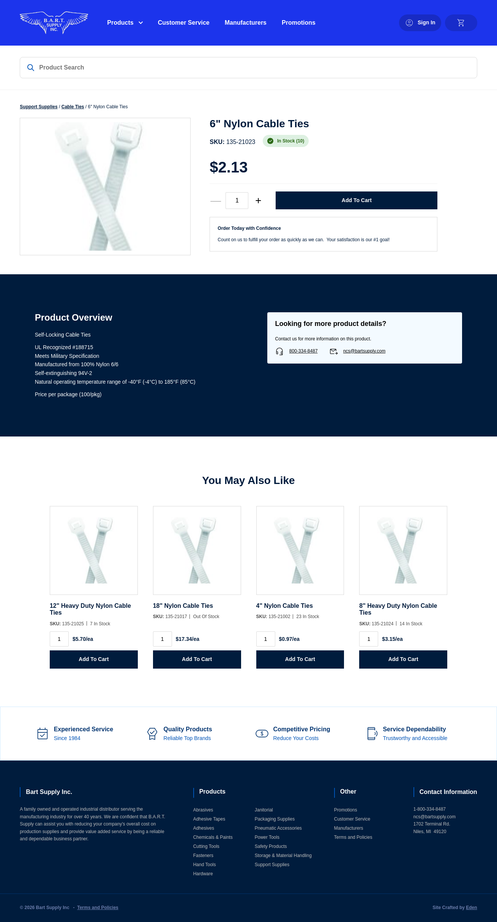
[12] (94, 554)
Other (348, 791)
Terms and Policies (353, 837)
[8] (403, 554)
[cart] (461, 22)
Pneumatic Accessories (278, 828)
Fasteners (203, 855)
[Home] (54, 22)
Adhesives (203, 828)
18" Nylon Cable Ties (183, 606)
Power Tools (267, 837)
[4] (300, 554)
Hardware (203, 873)
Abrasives (203, 810)
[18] (197, 554)
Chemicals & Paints (213, 837)
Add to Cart (357, 200)
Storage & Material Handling (283, 855)
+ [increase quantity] (258, 200)
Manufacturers (246, 22)
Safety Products (271, 846)
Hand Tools (204, 864)
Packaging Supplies (275, 819)
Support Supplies (38, 106)
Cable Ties (73, 106)
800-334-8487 (303, 351)
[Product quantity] (237, 200)
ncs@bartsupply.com (364, 351)
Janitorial (264, 810)
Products (120, 22)
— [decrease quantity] (215, 200)
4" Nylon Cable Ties (284, 606)
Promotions (299, 22)
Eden (471, 907)
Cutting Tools (206, 846)
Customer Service (184, 22)
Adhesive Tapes (209, 819)
